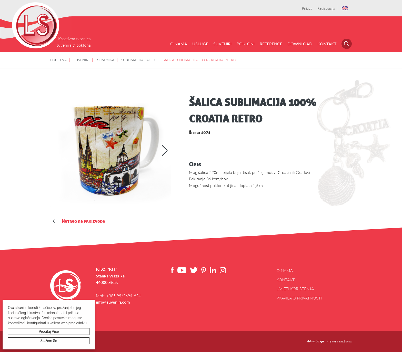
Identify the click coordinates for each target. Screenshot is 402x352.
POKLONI (246, 44)
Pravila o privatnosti (299, 298)
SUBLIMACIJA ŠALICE (138, 59)
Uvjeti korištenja (295, 289)
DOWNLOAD (299, 44)
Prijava (307, 8)
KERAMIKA (105, 59)
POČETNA (58, 59)
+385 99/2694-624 (123, 295)
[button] (164, 150)
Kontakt (326, 44)
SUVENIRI (222, 44)
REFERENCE (271, 44)
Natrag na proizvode (79, 221)
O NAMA (178, 44)
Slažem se (49, 341)
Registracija (326, 8)
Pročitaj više (49, 331)
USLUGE (200, 44)
